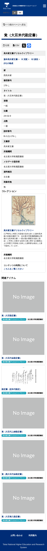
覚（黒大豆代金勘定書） (13, 474)
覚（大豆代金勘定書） (12, 358)
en (20, 13)
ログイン (6, 13)
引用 (6, 45)
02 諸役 (34, 59)
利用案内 (33, 535)
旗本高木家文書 (11, 59)
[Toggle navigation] (44, 6)
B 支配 (24, 59)
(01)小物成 (8, 63)
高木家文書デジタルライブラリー (19, 230)
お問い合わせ (17, 535)
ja (14, 13)
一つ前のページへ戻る (14, 25)
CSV (16, 45)
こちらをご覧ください (14, 269)
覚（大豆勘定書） (10, 316)
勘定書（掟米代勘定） (12, 389)
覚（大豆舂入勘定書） (12, 517)
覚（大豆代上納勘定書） (13, 432)
